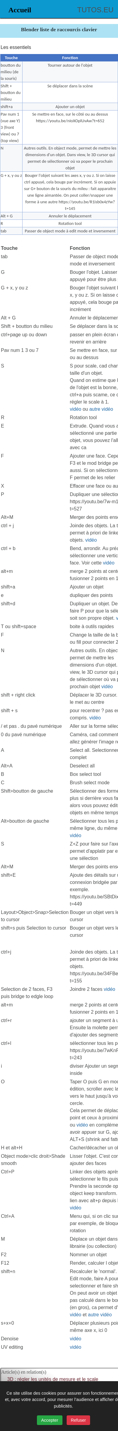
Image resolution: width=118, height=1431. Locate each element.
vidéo (75, 409)
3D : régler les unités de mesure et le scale (52, 1379)
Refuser (78, 1420)
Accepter (49, 1420)
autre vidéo (101, 409)
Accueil (19, 10)
